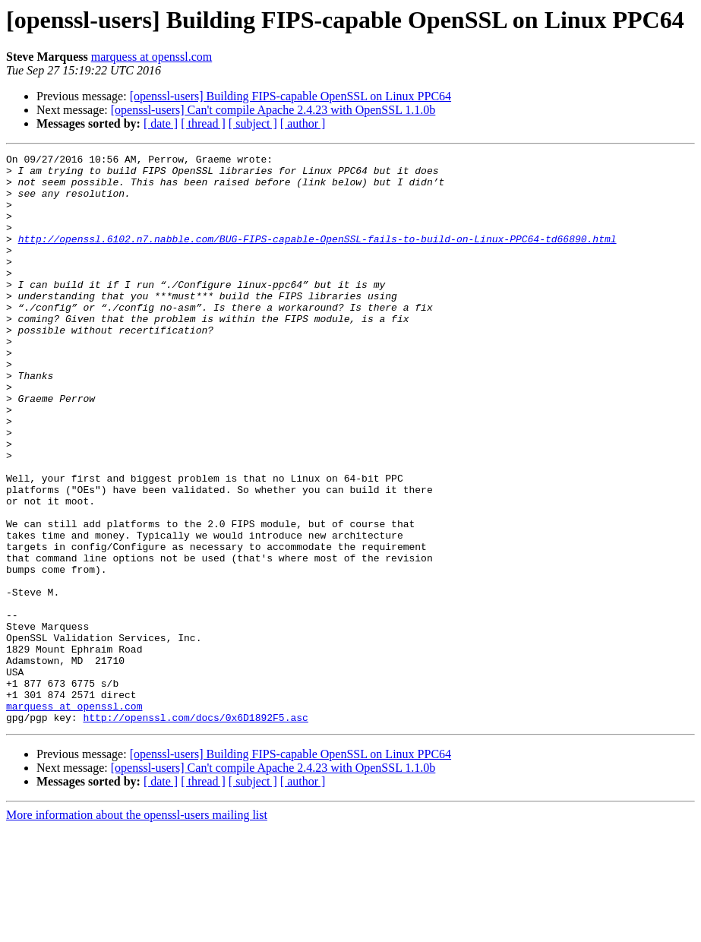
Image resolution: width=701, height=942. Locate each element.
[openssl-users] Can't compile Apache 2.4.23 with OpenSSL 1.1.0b (273, 109)
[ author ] (303, 123)
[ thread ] (203, 123)
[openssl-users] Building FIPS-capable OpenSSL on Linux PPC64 (290, 96)
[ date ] (161, 123)
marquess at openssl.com (152, 56)
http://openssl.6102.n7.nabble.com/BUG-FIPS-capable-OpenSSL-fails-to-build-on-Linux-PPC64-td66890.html (317, 257)
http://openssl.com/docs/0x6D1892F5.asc (195, 831)
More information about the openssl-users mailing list (136, 928)
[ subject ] (253, 123)
